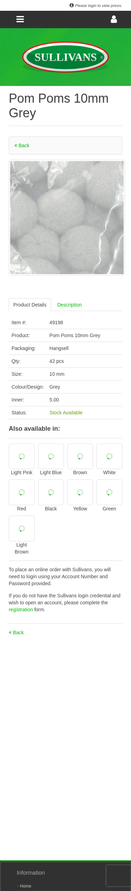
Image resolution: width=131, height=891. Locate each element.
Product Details (29, 305)
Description (69, 305)
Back (21, 145)
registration (21, 609)
